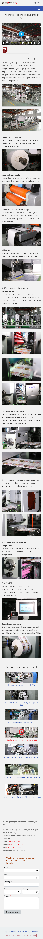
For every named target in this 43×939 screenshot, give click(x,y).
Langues (35, 3)
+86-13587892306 (16, 845)
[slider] (11, 43)
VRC (19, 935)
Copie (31, 59)
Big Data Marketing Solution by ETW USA (21, 931)
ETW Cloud (10, 935)
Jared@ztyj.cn (14, 842)
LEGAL (33, 935)
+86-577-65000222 (13, 848)
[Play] (4, 43)
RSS (26, 935)
